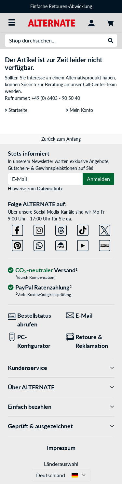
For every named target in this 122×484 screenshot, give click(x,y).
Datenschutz (49, 188)
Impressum (61, 447)
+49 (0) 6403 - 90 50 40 (56, 98)
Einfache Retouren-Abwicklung (61, 6)
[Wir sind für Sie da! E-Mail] (90, 315)
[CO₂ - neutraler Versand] (42, 270)
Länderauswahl (61, 464)
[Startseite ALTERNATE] (51, 22)
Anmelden (98, 179)
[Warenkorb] (110, 22)
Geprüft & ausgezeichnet (61, 426)
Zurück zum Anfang (61, 139)
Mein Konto (79, 110)
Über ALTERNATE (61, 387)
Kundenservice (61, 367)
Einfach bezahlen (61, 406)
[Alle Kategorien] (12, 22)
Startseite (16, 110)
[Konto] (91, 22)
